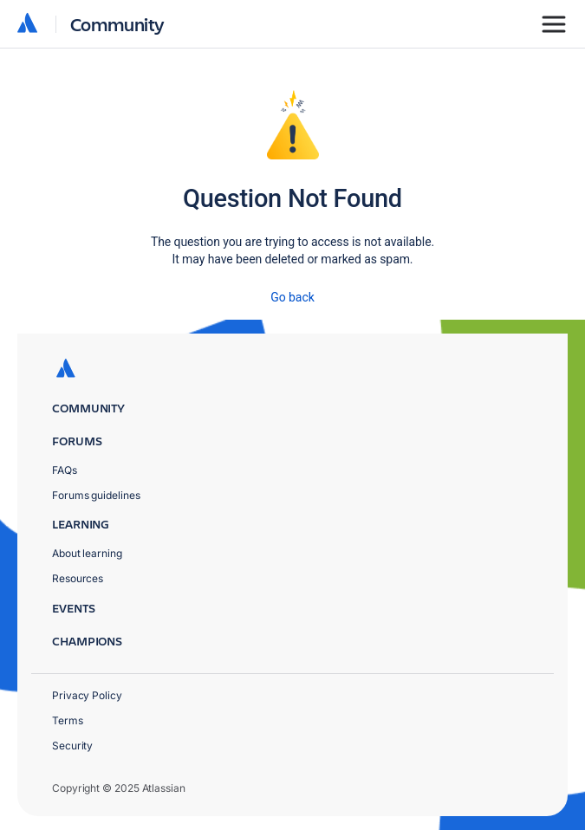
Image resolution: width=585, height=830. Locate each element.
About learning (87, 553)
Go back (292, 297)
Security (72, 745)
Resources (77, 578)
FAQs (64, 470)
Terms (67, 720)
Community (117, 23)
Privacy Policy (87, 695)
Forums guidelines (96, 495)
